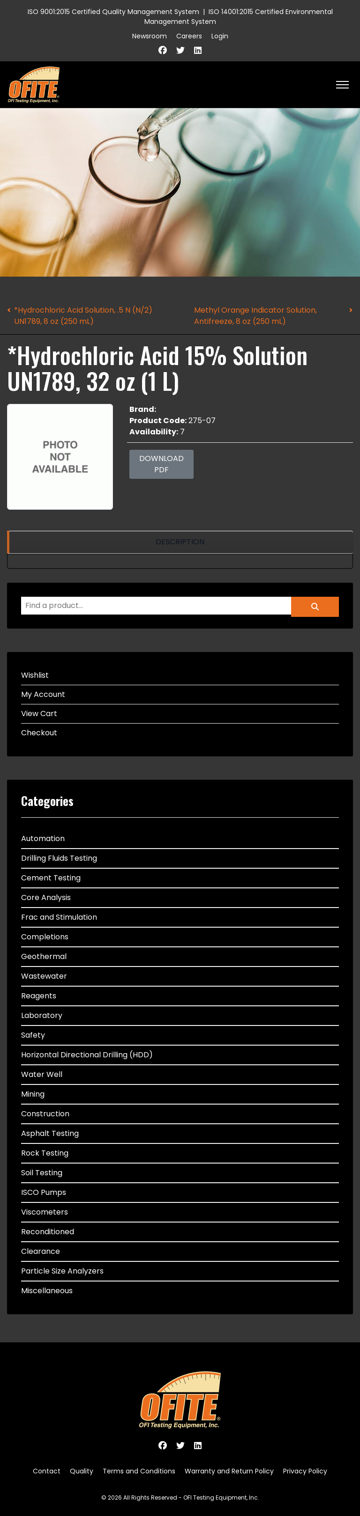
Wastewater (44, 976)
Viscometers (44, 1212)
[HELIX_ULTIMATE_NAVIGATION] (342, 85)
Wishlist (35, 675)
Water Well (41, 1074)
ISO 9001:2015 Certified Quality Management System (113, 11)
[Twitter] (180, 50)
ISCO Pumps (43, 1192)
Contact (46, 1471)
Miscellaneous (47, 1290)
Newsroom (149, 36)
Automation (43, 838)
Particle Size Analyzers (62, 1271)
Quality (81, 1471)
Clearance (40, 1251)
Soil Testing (41, 1172)
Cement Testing (51, 877)
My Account (43, 694)
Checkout (39, 732)
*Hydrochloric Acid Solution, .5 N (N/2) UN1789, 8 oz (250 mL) (83, 316)
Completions (44, 936)
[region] (180, 542)
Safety (33, 1035)
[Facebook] (162, 50)
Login (219, 36)
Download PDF (161, 464)
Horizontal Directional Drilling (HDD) (87, 1054)
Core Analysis (46, 897)
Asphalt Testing (50, 1133)
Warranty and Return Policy (229, 1471)
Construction (45, 1113)
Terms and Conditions (139, 1471)
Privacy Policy (305, 1471)
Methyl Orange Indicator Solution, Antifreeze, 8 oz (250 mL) (255, 316)
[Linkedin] (198, 50)
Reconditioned (47, 1231)
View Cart (39, 713)
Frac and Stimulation (59, 917)
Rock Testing (44, 1153)
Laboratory (41, 1015)
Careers (189, 36)
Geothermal (44, 956)
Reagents (38, 995)
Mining (33, 1094)
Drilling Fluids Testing (59, 858)
